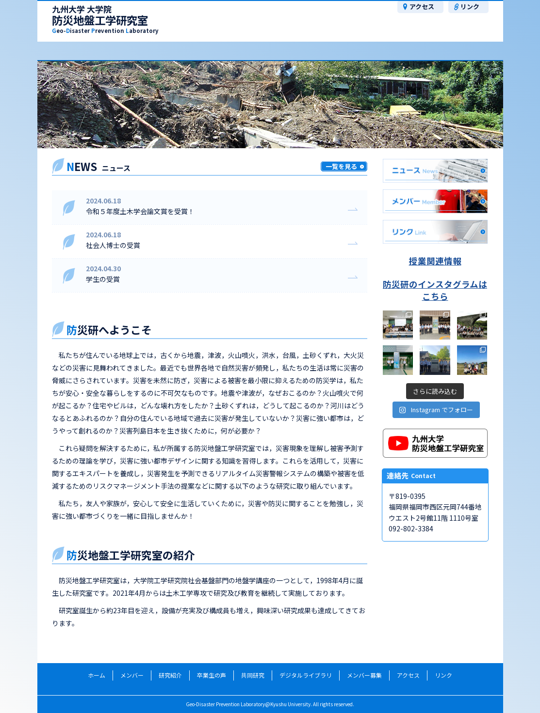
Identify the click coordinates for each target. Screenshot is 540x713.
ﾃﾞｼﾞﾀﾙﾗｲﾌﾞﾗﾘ (392, 50)
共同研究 (314, 50)
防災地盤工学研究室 (105, 20)
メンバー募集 (470, 50)
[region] (270, 104)
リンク (469, 6)
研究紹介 (159, 50)
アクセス (421, 6)
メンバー (82, 50)
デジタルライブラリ (305, 675)
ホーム (96, 675)
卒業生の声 (237, 50)
